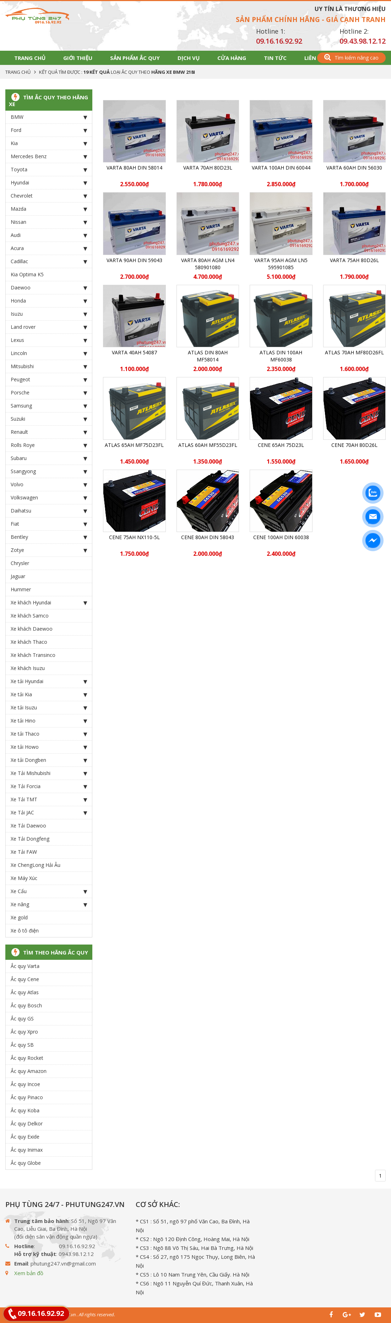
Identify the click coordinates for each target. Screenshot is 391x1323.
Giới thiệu (77, 57)
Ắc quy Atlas (25, 992)
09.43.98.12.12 (363, 41)
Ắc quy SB (22, 1044)
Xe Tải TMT (49, 799)
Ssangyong (49, 471)
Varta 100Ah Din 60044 (281, 167)
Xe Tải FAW (24, 851)
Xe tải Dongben (49, 760)
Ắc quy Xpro (24, 1031)
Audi (49, 235)
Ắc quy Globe (26, 1162)
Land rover (49, 327)
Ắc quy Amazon (29, 1071)
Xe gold (19, 917)
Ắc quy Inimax (27, 1149)
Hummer (21, 589)
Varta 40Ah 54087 (134, 352)
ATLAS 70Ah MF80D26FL (354, 352)
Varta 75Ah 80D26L (354, 260)
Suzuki (49, 418)
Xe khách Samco (30, 615)
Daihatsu (49, 510)
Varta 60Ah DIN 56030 (354, 167)
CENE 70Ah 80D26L (354, 445)
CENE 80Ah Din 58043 (207, 537)
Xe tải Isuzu (49, 707)
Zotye (49, 550)
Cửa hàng (231, 57)
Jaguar (18, 576)
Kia (49, 143)
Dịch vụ (189, 57)
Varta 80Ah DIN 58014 (134, 167)
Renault (49, 432)
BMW (49, 117)
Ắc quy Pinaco (27, 1097)
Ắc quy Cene (25, 979)
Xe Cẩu (49, 891)
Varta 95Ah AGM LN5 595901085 (281, 264)
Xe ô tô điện (25, 930)
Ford (49, 130)
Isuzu (49, 313)
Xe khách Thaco (29, 641)
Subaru (49, 458)
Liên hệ (314, 57)
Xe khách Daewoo (32, 628)
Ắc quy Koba (25, 1110)
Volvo (49, 484)
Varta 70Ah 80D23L (207, 167)
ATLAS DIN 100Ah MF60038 (281, 356)
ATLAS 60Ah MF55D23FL (207, 445)
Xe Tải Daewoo (28, 825)
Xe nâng (49, 904)
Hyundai (49, 182)
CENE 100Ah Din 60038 (281, 537)
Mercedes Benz (49, 156)
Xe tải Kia (49, 694)
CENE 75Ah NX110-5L (134, 537)
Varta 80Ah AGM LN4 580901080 (207, 264)
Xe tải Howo (49, 747)
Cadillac (49, 261)
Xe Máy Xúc (24, 878)
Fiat (49, 523)
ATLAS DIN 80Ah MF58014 (208, 356)
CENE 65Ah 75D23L (281, 445)
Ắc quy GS (22, 1018)
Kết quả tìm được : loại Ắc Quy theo (117, 72)
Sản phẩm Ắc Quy (135, 57)
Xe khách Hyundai (49, 602)
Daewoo (49, 287)
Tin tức (275, 57)
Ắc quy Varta (25, 966)
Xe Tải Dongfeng (30, 838)
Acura (49, 248)
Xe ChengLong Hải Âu (35, 865)
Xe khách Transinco (33, 655)
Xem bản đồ (28, 1273)
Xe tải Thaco (49, 733)
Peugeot (49, 379)
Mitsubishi (49, 366)
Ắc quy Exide (25, 1136)
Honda (49, 300)
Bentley (49, 537)
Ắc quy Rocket (27, 1057)
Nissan (49, 222)
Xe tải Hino (49, 720)
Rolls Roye (49, 445)
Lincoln (49, 353)
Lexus (49, 340)
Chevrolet (49, 195)
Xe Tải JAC (49, 812)
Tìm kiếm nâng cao (351, 57)
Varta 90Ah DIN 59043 (134, 260)
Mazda (49, 208)
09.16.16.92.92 (279, 41)
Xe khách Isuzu (28, 668)
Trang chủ (29, 57)
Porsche (49, 392)
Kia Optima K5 (27, 274)
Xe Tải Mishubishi (49, 773)
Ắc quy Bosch (26, 1005)
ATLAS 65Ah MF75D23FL (134, 445)
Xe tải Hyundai (49, 681)
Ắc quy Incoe (25, 1084)
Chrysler (20, 563)
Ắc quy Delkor (27, 1123)
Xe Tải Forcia (49, 786)
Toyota (49, 169)
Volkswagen (49, 497)
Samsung (49, 405)
